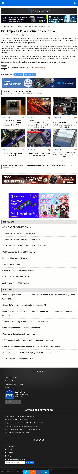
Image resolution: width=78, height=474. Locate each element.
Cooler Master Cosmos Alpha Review (18, 271)
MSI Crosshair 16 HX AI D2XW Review (18, 252)
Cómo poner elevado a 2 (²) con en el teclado (21, 328)
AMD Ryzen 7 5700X (11, 264)
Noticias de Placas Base (24, 26)
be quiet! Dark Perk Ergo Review (16, 277)
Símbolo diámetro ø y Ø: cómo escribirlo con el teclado (25, 322)
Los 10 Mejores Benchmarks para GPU (17, 432)
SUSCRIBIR (30, 462)
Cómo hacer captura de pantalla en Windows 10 (19, 416)
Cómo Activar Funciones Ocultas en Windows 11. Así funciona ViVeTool (32, 346)
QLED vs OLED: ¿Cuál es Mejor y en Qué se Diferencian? (23, 429)
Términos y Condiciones (12, 381)
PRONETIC (51, 470)
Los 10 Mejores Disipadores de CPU (17, 359)
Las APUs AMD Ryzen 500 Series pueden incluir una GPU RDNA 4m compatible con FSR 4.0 (13, 123)
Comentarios (40, 68)
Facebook (9, 446)
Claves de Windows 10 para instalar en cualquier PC (24, 305)
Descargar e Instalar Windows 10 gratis (17, 419)
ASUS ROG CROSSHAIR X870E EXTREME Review (39, 154)
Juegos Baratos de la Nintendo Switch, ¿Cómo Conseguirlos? (24, 423)
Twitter (8, 449)
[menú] (3, 3)
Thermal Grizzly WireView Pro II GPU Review (13, 154)
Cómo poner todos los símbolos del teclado (20, 334)
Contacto (7, 387)
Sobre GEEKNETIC (11, 377)
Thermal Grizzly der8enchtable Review (18, 233)
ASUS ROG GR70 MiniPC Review (16, 227)
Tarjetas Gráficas (30, 74)
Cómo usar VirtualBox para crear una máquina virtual (21, 426)
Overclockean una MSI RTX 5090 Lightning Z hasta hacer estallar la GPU (64, 155)
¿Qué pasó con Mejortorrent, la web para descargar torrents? (28, 340)
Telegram (9, 456)
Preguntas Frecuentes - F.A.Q (14, 384)
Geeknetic (6, 26)
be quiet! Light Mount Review (14, 258)
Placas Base (13, 26)
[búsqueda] (75, 3)
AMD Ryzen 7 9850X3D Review (15, 283)
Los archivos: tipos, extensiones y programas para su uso (26, 353)
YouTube (9, 452)
